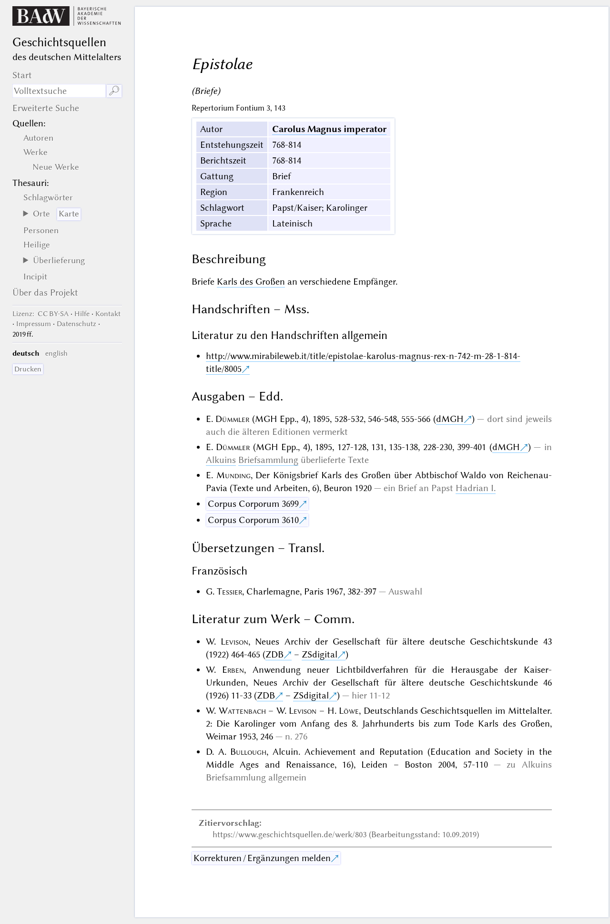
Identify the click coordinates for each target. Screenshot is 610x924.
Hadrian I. (476, 488)
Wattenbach (242, 710)
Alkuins (221, 459)
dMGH (450, 418)
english (56, 353)
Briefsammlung (268, 459)
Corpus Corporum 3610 (253, 519)
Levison (234, 641)
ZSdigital (319, 654)
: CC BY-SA (40, 313)
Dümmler (232, 418)
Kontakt (108, 313)
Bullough (248, 751)
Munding (233, 475)
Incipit (35, 276)
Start (22, 75)
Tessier (229, 591)
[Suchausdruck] (59, 91)
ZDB (274, 654)
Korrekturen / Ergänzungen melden (262, 857)
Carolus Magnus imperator (329, 128)
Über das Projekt (45, 292)
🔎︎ (114, 90)
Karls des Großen (251, 281)
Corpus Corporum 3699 (253, 503)
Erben (233, 669)
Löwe (349, 710)
